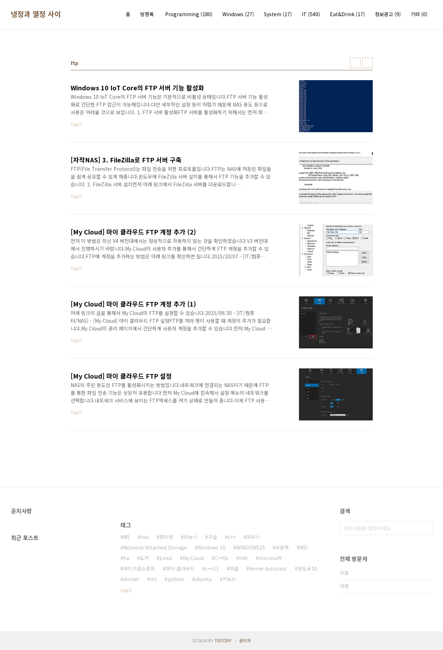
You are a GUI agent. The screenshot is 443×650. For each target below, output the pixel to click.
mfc (243, 557)
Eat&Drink (347, 14)
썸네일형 (355, 63)
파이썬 (166, 536)
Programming (189, 14)
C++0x (221, 557)
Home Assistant (268, 568)
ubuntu (203, 579)
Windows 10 (211, 547)
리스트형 (367, 63)
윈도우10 (307, 568)
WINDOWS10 (250, 547)
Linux (165, 557)
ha (126, 557)
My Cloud (193, 557)
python (175, 579)
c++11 (212, 568)
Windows (238, 14)
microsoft (270, 557)
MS (126, 536)
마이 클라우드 (180, 568)
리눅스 (190, 536)
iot (153, 579)
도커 (144, 557)
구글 (212, 536)
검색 (425, 528)
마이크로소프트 (139, 568)
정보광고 (388, 14)
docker (131, 579)
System (278, 14)
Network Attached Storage (155, 547)
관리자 (245, 640)
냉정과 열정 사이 (36, 14)
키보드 (229, 579)
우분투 (282, 547)
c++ (232, 536)
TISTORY (223, 640)
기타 (419, 14)
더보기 (126, 590)
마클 (234, 568)
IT (311, 14)
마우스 (253, 536)
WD (303, 547)
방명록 (147, 14)
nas (145, 536)
